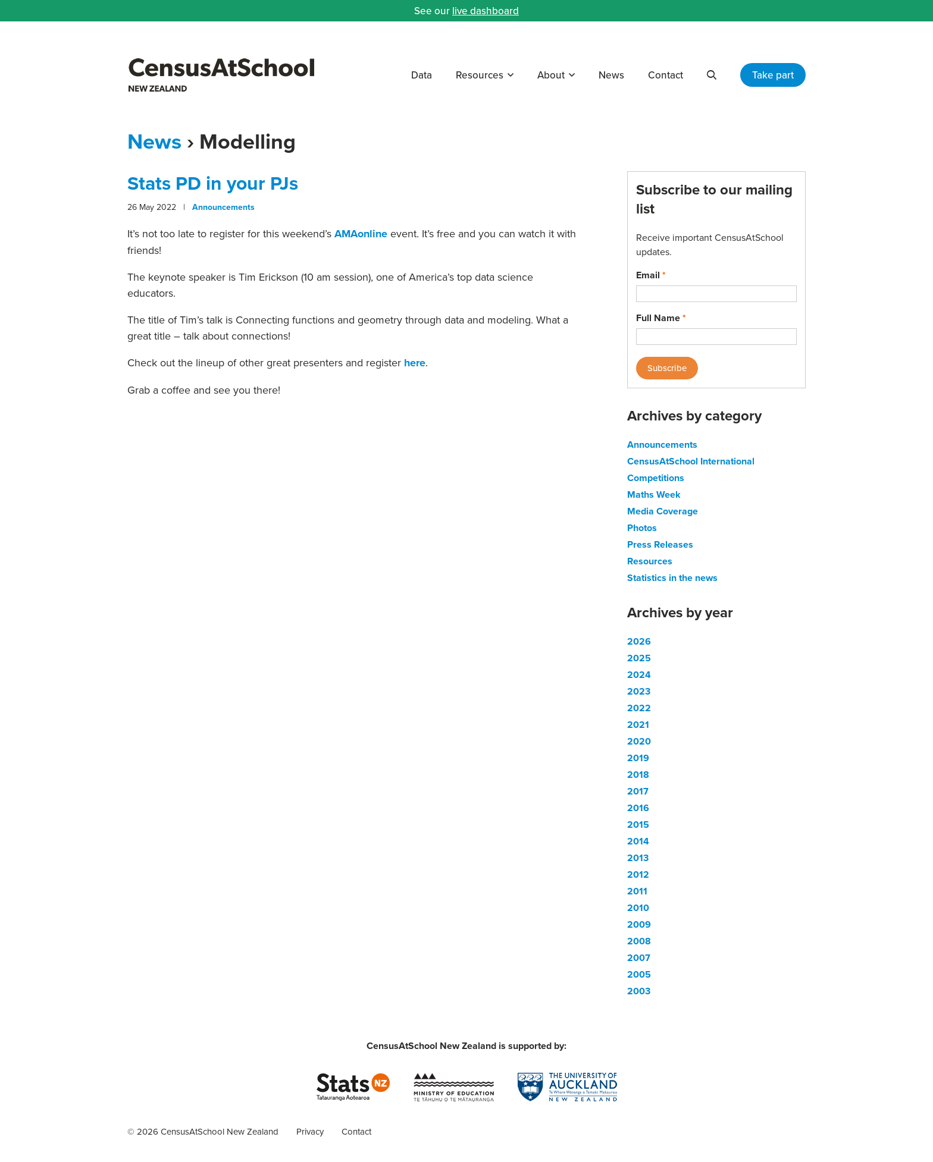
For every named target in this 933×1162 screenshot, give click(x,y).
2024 (639, 675)
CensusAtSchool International (690, 461)
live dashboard (485, 11)
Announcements (223, 207)
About (551, 75)
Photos (642, 528)
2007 (638, 958)
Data (421, 75)
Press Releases (660, 544)
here (414, 362)
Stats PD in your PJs (212, 183)
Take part (773, 75)
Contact (665, 75)
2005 (639, 974)
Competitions (655, 478)
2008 (639, 941)
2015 (638, 824)
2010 (638, 908)
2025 (639, 658)
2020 (639, 741)
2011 (637, 891)
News (611, 75)
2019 (638, 758)
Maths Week (654, 494)
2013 (638, 858)
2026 (639, 641)
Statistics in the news (672, 578)
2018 (638, 774)
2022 (639, 708)
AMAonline (360, 233)
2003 (638, 991)
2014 (638, 841)
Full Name (661, 318)
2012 (638, 874)
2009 (639, 924)
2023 (638, 691)
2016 (638, 808)
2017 (638, 791)
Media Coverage (662, 511)
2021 (638, 724)
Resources (479, 75)
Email (651, 275)
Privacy (310, 1131)
